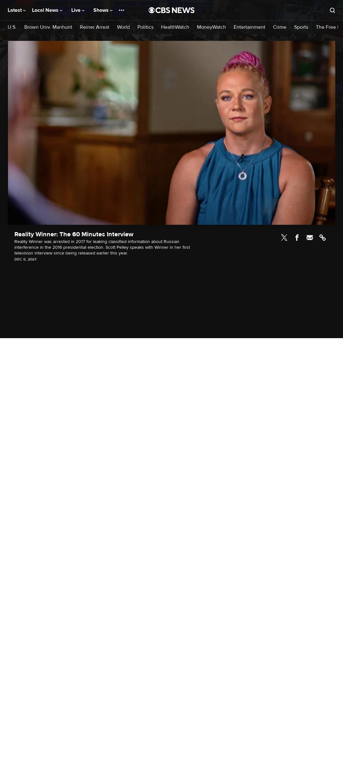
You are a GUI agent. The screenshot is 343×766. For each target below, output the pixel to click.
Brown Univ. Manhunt (48, 27)
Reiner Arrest (94, 27)
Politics (145, 27)
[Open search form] (332, 10)
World (123, 27)
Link (322, 237)
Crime (279, 27)
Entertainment (249, 27)
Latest (17, 10)
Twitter (284, 237)
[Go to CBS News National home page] (172, 10)
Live (77, 10)
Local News (47, 10)
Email (310, 237)
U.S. (12, 27)
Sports (301, 27)
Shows (103, 10)
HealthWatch (175, 27)
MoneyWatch (211, 27)
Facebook (297, 237)
